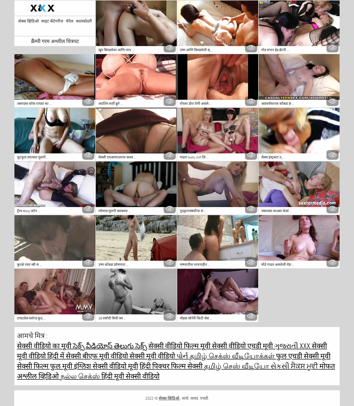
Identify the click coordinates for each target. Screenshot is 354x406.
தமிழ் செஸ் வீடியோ (237, 366)
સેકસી (281, 366)
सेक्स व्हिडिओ (28, 21)
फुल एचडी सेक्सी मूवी (303, 356)
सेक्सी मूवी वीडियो (152, 356)
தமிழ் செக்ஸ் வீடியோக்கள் (233, 356)
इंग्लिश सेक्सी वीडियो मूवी (106, 366)
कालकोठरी (84, 21)
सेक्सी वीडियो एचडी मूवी (243, 345)
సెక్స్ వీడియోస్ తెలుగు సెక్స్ (110, 345)
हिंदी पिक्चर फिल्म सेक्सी (172, 366)
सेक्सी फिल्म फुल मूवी (45, 366)
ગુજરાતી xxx (293, 345)
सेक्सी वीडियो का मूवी (45, 345)
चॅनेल (69, 21)
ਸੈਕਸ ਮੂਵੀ (305, 366)
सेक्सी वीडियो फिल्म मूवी (180, 345)
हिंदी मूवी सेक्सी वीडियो (130, 376)
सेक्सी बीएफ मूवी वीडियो (97, 356)
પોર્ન (183, 356)
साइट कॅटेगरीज (52, 21)
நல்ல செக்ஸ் (80, 376)
